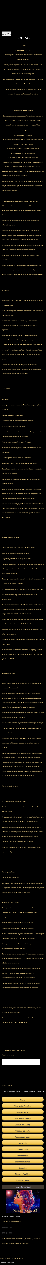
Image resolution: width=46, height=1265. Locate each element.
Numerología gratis (22, 1137)
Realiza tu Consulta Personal (11, 1216)
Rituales (18, 1091)
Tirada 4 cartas (23, 1149)
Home (22, 1100)
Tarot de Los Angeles (22, 1119)
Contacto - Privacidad (7, 1263)
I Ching (4, 1091)
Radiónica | (11, 1091)
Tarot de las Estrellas (22, 1106)
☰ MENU (6, 34)
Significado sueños (22, 1162)
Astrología (23, 1143)
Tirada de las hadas (22, 1131)
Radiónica (23, 1168)
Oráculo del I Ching (22, 1125)
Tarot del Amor (22, 1156)
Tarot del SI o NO (22, 1112)
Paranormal (40, 1091)
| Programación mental (28, 1091)
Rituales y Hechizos (22, 1174)
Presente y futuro (22, 1180)
